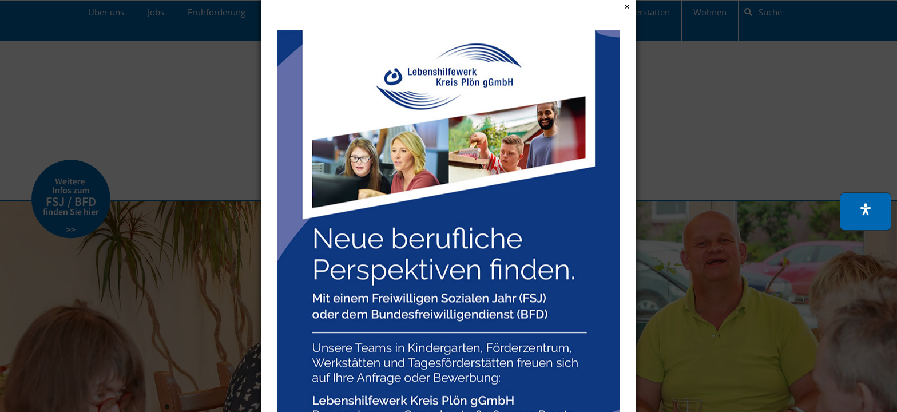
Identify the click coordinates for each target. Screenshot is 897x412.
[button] (865, 211)
